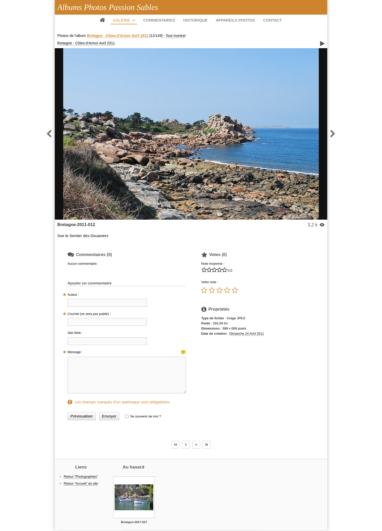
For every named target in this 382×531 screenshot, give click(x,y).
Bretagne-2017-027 (134, 522)
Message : (75, 352)
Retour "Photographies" (81, 476)
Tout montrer (176, 36)
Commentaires (159, 20)
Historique (195, 20)
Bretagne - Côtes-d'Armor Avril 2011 (117, 36)
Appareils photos (235, 20)
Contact (272, 20)
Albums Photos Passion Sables (107, 7)
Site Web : (75, 333)
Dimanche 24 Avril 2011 (247, 333)
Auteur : (73, 295)
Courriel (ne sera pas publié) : (89, 314)
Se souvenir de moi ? (145, 416)
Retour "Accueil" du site (81, 483)
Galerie (121, 20)
